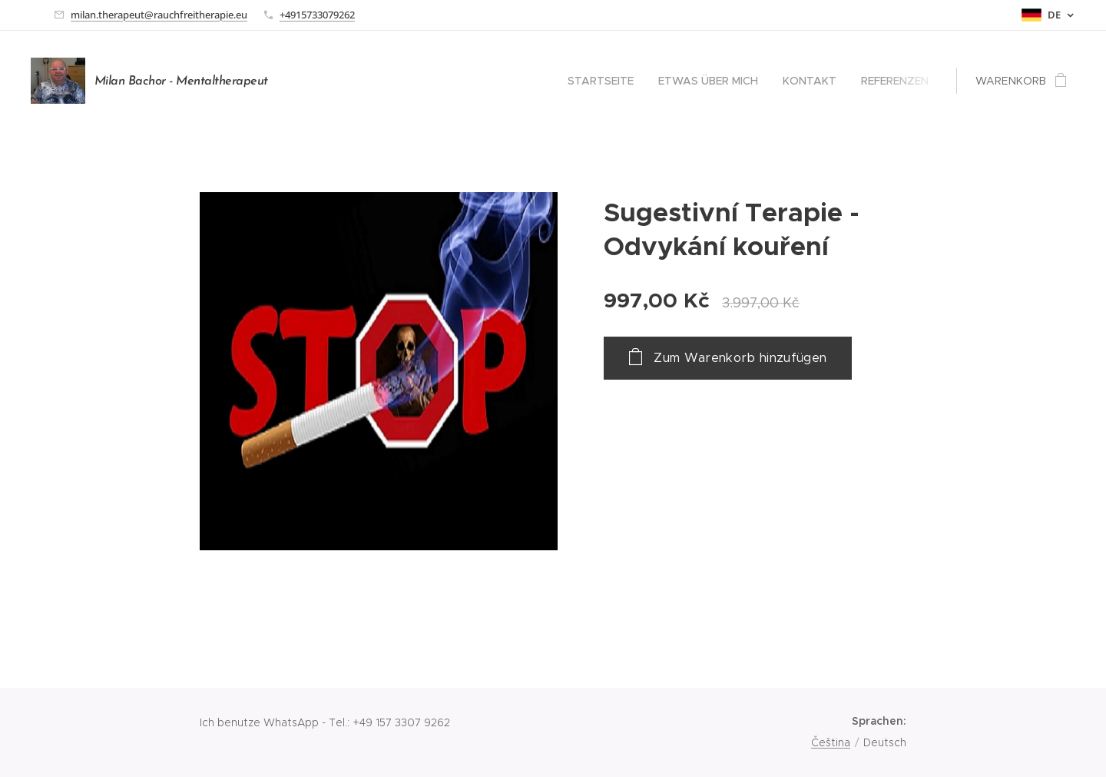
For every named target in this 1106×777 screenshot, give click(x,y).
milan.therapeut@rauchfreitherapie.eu (159, 15)
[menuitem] (605, 80)
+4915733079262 (317, 15)
